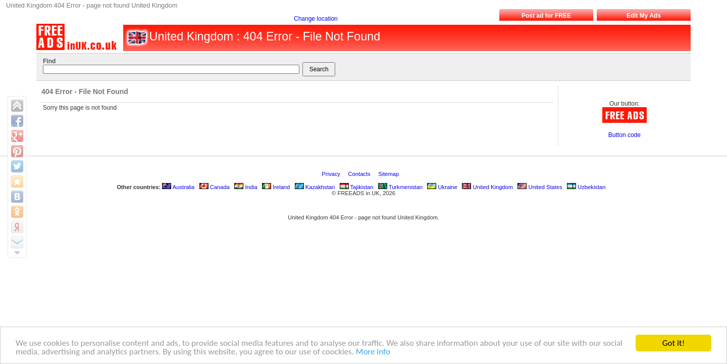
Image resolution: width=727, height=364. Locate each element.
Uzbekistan (586, 187)
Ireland (276, 187)
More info (373, 352)
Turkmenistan (400, 187)
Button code (624, 135)
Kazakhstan (315, 187)
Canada (214, 187)
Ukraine (442, 187)
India (245, 187)
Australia (178, 187)
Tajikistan (357, 187)
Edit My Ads (644, 15)
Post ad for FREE (546, 15)
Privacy (332, 174)
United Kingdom (487, 187)
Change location (316, 18)
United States (539, 187)
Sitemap (389, 174)
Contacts (360, 174)
